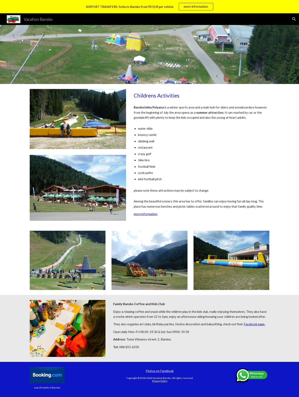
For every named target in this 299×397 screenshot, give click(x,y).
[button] (294, 19)
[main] (200, 95)
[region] (149, 6)
